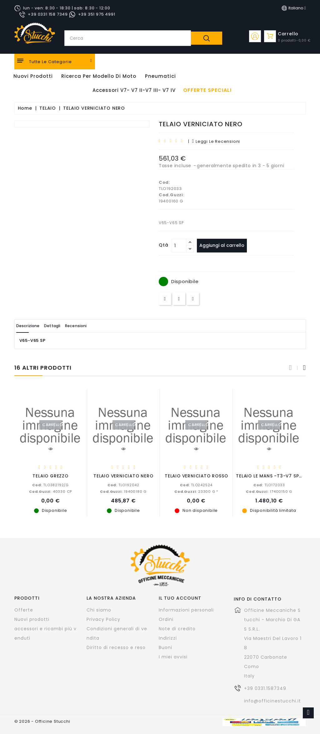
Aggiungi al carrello (224, 245)
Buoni (165, 647)
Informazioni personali (186, 610)
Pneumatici (160, 76)
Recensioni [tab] (97, 325)
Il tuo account (180, 598)
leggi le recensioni (216, 141)
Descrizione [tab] (32, 325)
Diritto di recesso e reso (116, 647)
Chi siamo (99, 610)
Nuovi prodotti (31, 619)
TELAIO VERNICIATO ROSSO (196, 476)
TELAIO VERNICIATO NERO (123, 476)
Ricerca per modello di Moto (98, 76)
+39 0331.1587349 (265, 688)
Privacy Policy (103, 619)
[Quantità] (179, 245)
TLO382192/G (50, 484)
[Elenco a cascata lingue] (294, 8)
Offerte (23, 610)
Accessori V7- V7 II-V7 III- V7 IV (134, 90)
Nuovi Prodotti (33, 76)
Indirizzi (168, 638)
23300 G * (196, 491)
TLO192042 (123, 484)
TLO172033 (269, 484)
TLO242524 (196, 484)
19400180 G (123, 491)
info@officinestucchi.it (272, 700)
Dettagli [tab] (65, 325)
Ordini (166, 619)
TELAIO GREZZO (50, 476)
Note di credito (177, 628)
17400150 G (269, 491)
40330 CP (50, 491)
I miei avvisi (173, 656)
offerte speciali (207, 90)
